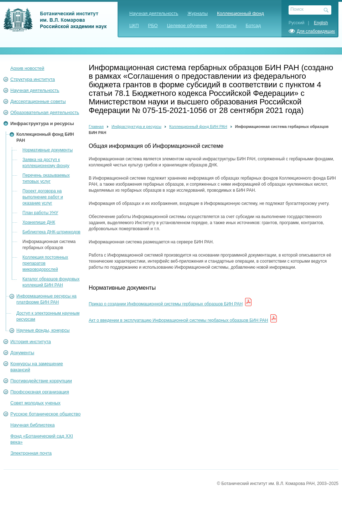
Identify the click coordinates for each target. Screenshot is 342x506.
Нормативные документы (47, 150)
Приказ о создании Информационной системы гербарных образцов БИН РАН (166, 303)
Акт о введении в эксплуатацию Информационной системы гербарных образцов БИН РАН (178, 320)
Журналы (197, 13)
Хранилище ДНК (38, 222)
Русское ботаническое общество (45, 414)
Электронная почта (31, 453)
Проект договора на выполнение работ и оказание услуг (42, 197)
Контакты (226, 25)
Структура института (32, 79)
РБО (153, 25)
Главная (96, 126)
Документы (22, 352)
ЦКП (134, 25)
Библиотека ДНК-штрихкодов (51, 231)
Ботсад (253, 25)
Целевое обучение (187, 25)
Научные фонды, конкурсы (42, 330)
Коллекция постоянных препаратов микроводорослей (45, 263)
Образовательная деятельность (44, 112)
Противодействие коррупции (41, 380)
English (321, 22)
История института (30, 341)
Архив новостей (27, 68)
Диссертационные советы (38, 101)
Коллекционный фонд (240, 13)
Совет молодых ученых (35, 403)
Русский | (301, 22)
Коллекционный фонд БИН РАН (198, 126)
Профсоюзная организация (39, 391)
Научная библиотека (32, 425)
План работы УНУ (40, 212)
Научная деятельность (153, 13)
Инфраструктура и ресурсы (42, 123)
